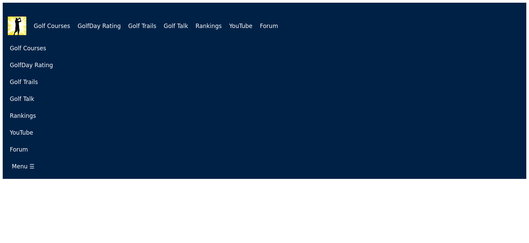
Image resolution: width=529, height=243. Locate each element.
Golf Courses (52, 26)
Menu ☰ (25, 166)
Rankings (209, 26)
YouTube (240, 26)
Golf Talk (176, 26)
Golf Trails (142, 26)
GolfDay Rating (99, 26)
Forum (269, 26)
